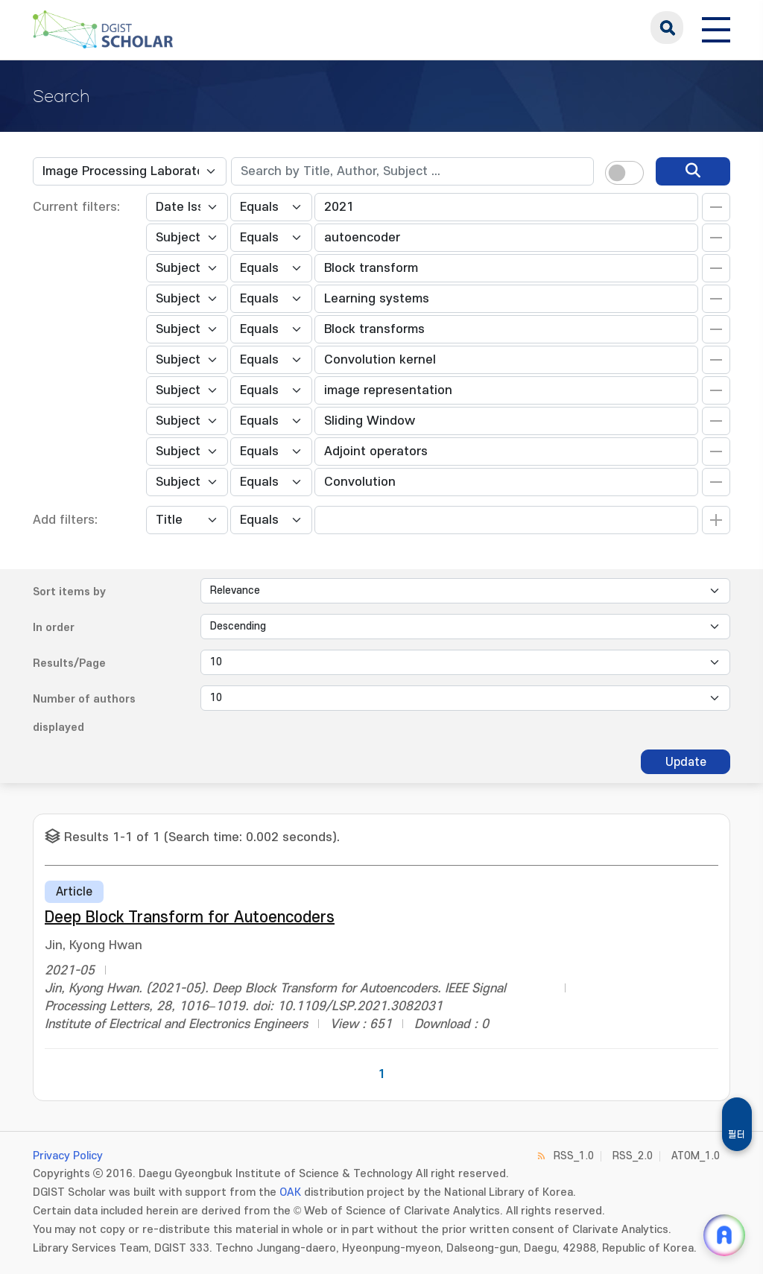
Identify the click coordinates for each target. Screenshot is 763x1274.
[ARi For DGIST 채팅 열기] (724, 1235)
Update (685, 762)
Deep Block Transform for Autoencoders (190, 917)
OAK (290, 1192)
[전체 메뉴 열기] (716, 27)
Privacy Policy (68, 1156)
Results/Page (69, 663)
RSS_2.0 (632, 1156)
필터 (737, 1134)
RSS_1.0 (574, 1156)
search (666, 27)
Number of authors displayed (84, 713)
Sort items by (69, 592)
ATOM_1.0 (695, 1156)
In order (54, 627)
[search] (693, 171)
